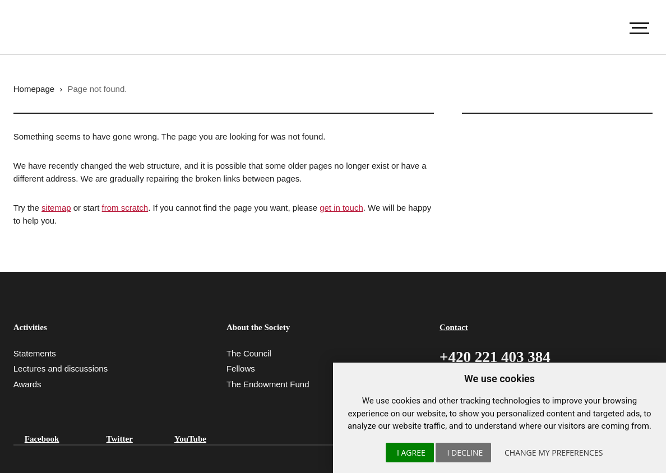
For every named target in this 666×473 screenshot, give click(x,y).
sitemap (56, 207)
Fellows (240, 368)
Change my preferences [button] (554, 452)
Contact (454, 327)
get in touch (341, 207)
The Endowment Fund (267, 384)
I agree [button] (411, 452)
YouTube (190, 438)
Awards (27, 384)
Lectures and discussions (60, 368)
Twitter (120, 438)
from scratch (125, 207)
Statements (34, 353)
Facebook (42, 438)
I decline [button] (465, 452)
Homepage (33, 89)
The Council (248, 353)
